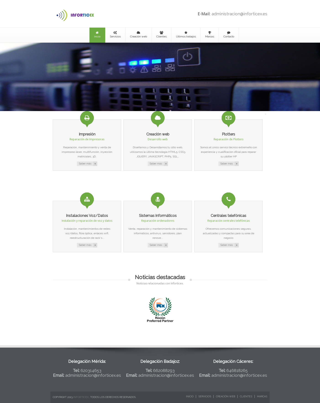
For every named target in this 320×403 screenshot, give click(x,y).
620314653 (91, 370)
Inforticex (81, 397)
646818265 (237, 370)
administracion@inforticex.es (239, 13)
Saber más (85, 163)
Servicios (115, 34)
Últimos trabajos (186, 34)
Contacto (228, 34)
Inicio (97, 34)
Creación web (138, 34)
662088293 (164, 370)
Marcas (209, 34)
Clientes (161, 34)
